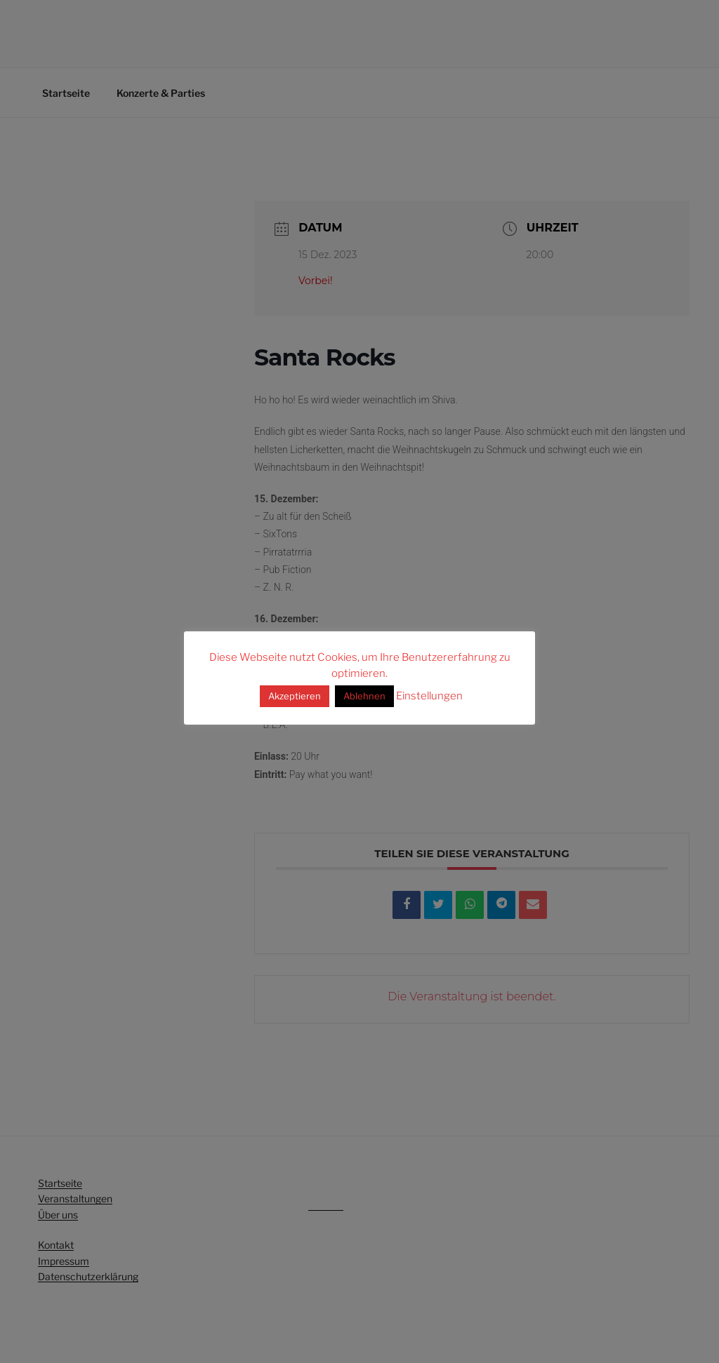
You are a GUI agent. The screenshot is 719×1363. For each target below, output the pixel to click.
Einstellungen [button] (429, 696)
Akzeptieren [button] (294, 695)
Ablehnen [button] (364, 695)
